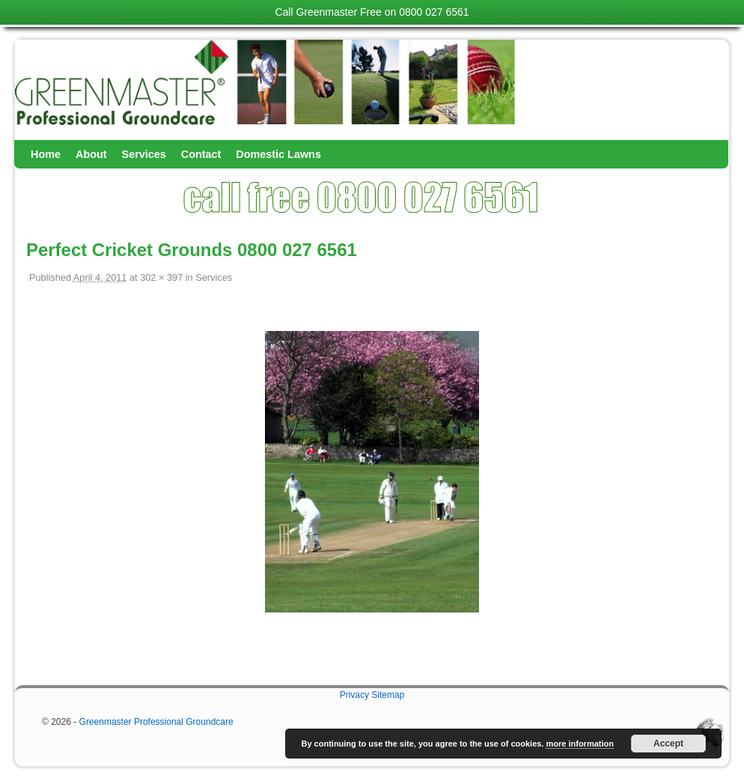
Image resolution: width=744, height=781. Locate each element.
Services (144, 154)
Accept (668, 743)
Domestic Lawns (278, 154)
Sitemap (387, 695)
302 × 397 (161, 277)
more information (579, 743)
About (91, 154)
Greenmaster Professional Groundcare (156, 722)
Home (46, 154)
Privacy (354, 695)
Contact (201, 154)
